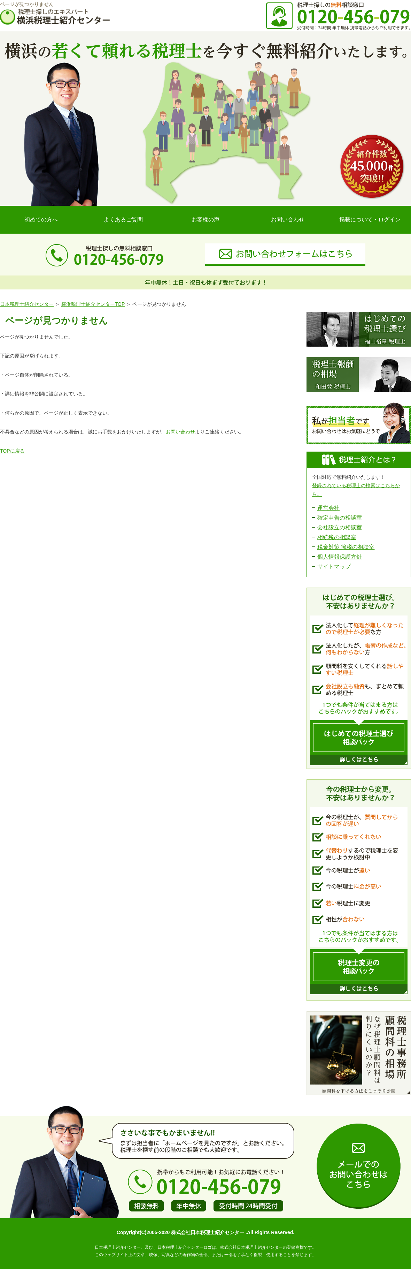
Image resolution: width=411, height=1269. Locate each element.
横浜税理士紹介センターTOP (93, 304)
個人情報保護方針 (339, 557)
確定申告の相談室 (339, 518)
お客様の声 (205, 219)
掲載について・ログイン (370, 219)
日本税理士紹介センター (27, 304)
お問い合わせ (287, 219)
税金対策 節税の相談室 (345, 547)
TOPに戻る (12, 451)
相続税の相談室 (336, 537)
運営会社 (328, 508)
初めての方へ (41, 219)
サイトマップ (334, 566)
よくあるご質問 (123, 219)
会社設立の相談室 (339, 527)
